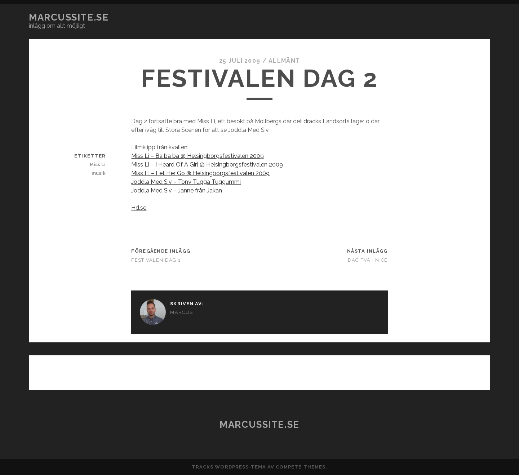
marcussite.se (68, 17)
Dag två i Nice (368, 260)
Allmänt (284, 60)
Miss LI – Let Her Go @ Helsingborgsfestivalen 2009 (200, 173)
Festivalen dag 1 (155, 260)
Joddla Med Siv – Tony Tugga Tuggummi (186, 181)
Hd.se (138, 207)
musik (99, 173)
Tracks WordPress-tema (229, 467)
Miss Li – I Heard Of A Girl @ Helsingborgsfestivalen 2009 (207, 164)
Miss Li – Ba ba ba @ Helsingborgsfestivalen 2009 (197, 155)
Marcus (181, 312)
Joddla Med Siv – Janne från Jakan (176, 190)
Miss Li (98, 164)
